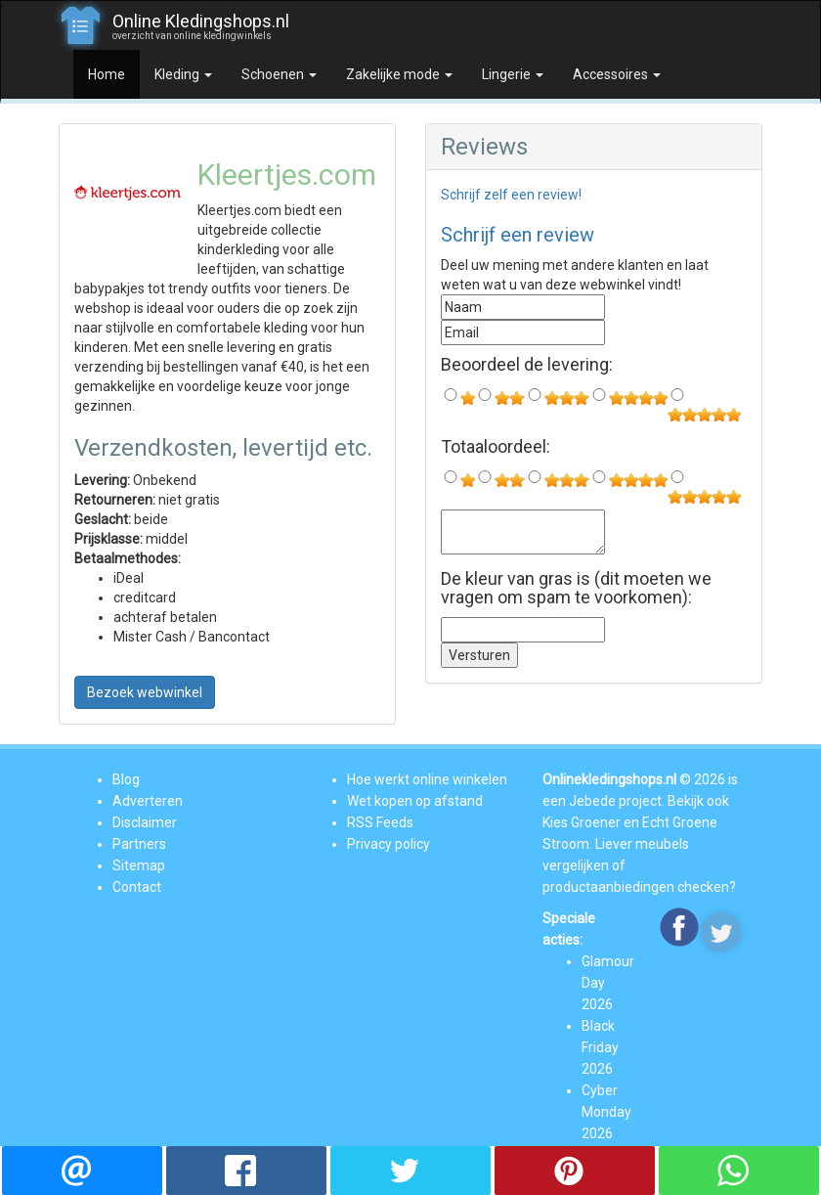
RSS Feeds (380, 822)
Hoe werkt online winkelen (427, 779)
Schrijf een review (517, 234)
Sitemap (138, 865)
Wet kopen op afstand (415, 801)
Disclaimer (144, 822)
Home (106, 74)
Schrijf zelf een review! (511, 194)
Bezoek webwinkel (144, 692)
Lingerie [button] (512, 74)
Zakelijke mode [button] (399, 74)
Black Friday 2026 (600, 1047)
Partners (139, 844)
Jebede (592, 801)
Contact (136, 887)
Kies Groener (581, 822)
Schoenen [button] (279, 74)
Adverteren (147, 801)
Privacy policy (388, 844)
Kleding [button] (183, 74)
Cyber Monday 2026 (606, 1112)
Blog (126, 779)
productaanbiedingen (608, 887)
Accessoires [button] (617, 74)
